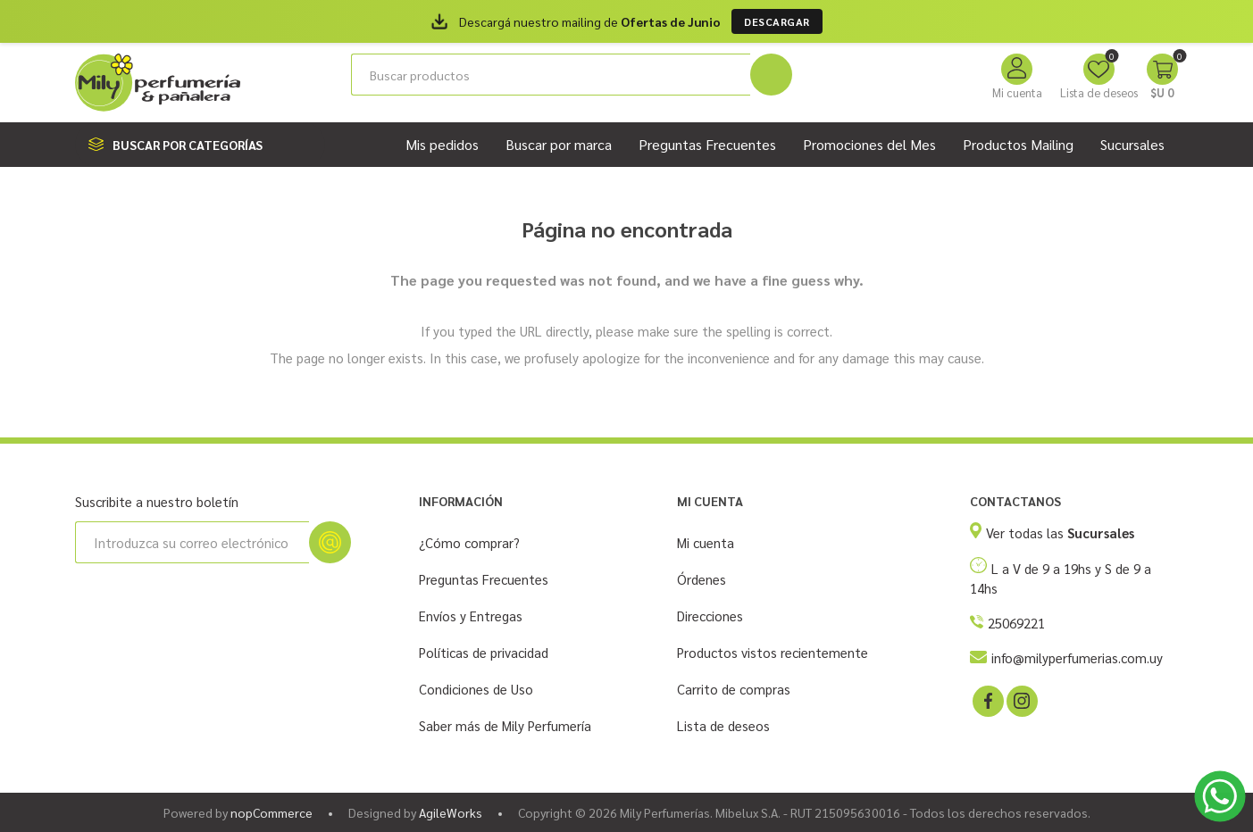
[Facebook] (987, 700)
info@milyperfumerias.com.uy (1077, 657)
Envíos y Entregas (470, 615)
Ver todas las (1060, 532)
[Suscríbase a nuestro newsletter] (192, 542)
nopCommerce (271, 812)
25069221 (1016, 622)
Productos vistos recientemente (772, 652)
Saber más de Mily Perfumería (505, 725)
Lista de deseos (723, 725)
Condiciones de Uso (476, 688)
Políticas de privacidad (483, 652)
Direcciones (710, 615)
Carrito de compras (733, 688)
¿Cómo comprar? (469, 542)
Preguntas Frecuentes (483, 578)
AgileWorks (450, 812)
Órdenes (701, 578)
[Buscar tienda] (550, 75)
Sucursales (1132, 144)
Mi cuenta (1017, 92)
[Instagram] (1021, 700)
